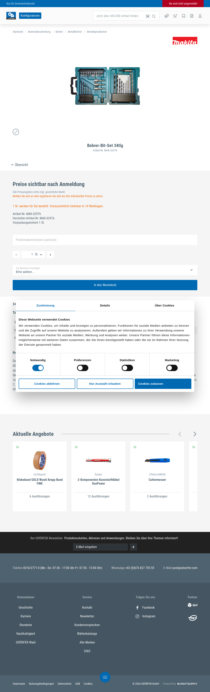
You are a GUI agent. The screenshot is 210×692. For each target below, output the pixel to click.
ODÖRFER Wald (26, 642)
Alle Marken (87, 642)
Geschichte (26, 607)
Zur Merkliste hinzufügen (28, 268)
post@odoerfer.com (184, 568)
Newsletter (87, 616)
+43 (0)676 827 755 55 (139, 568)
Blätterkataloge (87, 634)
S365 (87, 651)
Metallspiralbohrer (97, 31)
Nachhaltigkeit (25, 634)
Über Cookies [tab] (164, 305)
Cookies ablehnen (47, 383)
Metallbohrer (75, 31)
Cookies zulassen (150, 383)
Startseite (18, 31)
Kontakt (87, 607)
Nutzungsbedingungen (42, 683)
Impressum (19, 683)
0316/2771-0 (31, 568)
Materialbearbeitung (39, 31)
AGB (78, 683)
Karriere (26, 616)
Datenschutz (65, 683)
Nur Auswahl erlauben (105, 383)
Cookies (88, 683)
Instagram (145, 616)
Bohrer (59, 31)
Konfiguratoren (30, 15)
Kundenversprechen (87, 625)
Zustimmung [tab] (46, 305)
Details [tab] (105, 305)
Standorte (25, 625)
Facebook (145, 607)
